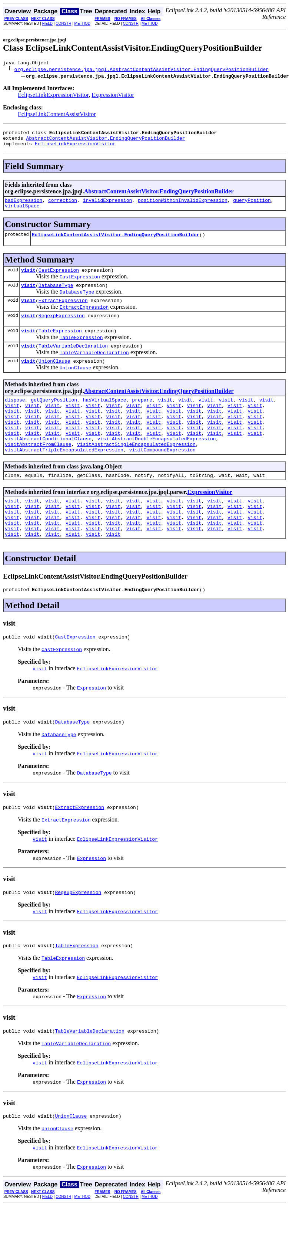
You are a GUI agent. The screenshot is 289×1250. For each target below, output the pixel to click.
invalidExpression (107, 205)
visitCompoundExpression (162, 476)
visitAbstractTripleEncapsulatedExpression (64, 476)
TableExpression (60, 344)
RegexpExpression (62, 327)
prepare (142, 416)
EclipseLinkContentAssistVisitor (57, 115)
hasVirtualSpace (104, 416)
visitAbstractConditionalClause (48, 463)
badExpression (23, 205)
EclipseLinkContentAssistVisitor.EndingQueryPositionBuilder (115, 242)
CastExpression (59, 278)
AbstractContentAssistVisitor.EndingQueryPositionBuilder (105, 141)
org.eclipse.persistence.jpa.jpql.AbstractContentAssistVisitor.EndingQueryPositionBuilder (141, 70)
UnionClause (54, 376)
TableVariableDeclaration (73, 360)
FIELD (47, 23)
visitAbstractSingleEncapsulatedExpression (136, 469)
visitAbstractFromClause (38, 469)
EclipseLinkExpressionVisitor (53, 96)
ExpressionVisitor (113, 96)
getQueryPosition (54, 416)
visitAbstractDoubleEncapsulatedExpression (156, 463)
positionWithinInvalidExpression (182, 205)
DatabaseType (56, 295)
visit (28, 278)
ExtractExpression (63, 311)
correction (62, 205)
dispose (15, 416)
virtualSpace (22, 212)
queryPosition (251, 205)
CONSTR (63, 23)
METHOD (82, 23)
